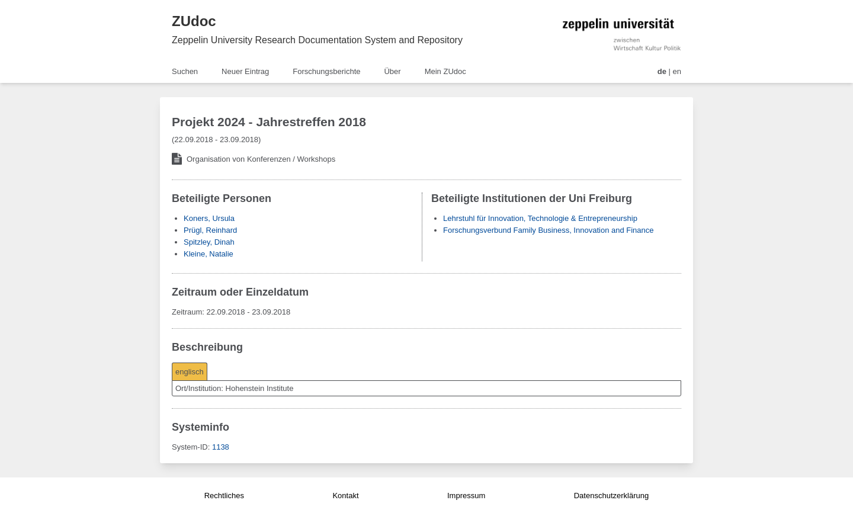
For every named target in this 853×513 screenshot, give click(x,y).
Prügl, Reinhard (210, 230)
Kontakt (345, 495)
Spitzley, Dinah (209, 242)
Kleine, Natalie (208, 253)
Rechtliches (224, 495)
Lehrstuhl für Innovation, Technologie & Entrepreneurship (540, 218)
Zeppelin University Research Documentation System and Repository (317, 40)
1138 (220, 447)
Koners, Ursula (209, 218)
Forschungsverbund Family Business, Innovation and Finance (548, 230)
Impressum (466, 495)
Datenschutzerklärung (611, 495)
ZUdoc (194, 21)
